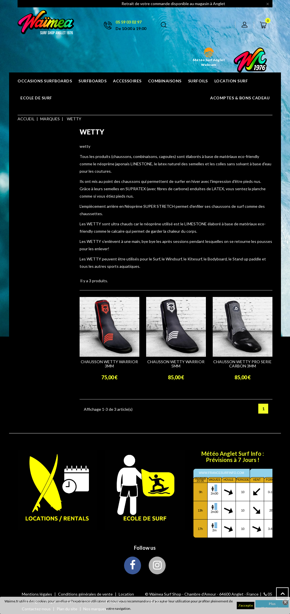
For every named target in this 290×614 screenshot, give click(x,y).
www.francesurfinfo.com (221, 472)
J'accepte (245, 605)
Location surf (231, 80)
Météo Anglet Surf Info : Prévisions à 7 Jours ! (232, 456)
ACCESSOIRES (127, 80)
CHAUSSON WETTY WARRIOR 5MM (175, 364)
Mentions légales (37, 594)
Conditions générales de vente (86, 594)
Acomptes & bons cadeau (240, 97)
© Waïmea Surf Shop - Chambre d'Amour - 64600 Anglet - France (202, 594)
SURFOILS (198, 80)
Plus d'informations (272, 604)
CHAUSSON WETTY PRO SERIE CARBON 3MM (242, 364)
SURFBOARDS (92, 80)
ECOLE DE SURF (36, 97)
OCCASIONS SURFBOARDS (45, 80)
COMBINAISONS (165, 80)
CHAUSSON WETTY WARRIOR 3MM (109, 364)
